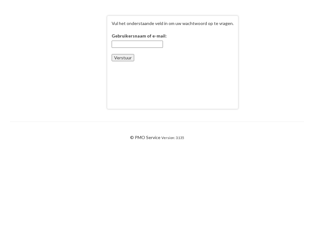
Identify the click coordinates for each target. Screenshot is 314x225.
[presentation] (159, 80)
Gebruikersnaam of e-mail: (139, 35)
